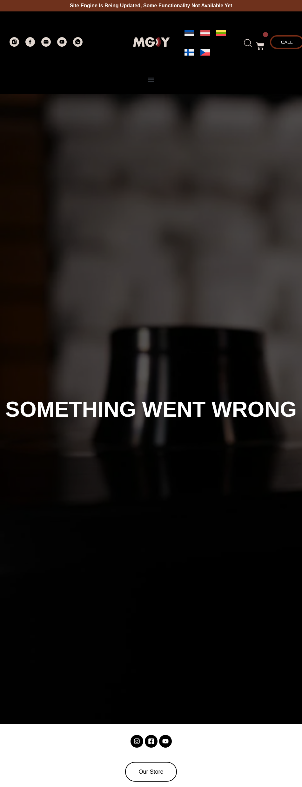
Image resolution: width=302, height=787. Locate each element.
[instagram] (14, 45)
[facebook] (30, 45)
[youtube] (62, 45)
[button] (260, 43)
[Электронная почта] (46, 45)
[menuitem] (189, 33)
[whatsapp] (78, 45)
